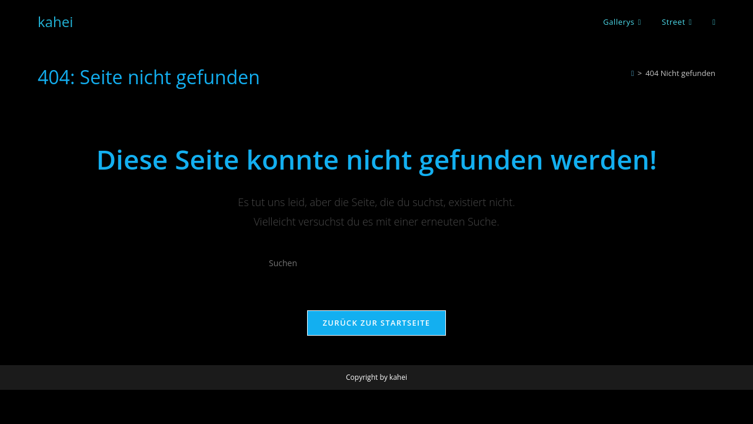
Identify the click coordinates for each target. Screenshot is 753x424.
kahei (55, 21)
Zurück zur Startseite (377, 322)
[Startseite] (632, 73)
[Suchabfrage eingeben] (376, 263)
